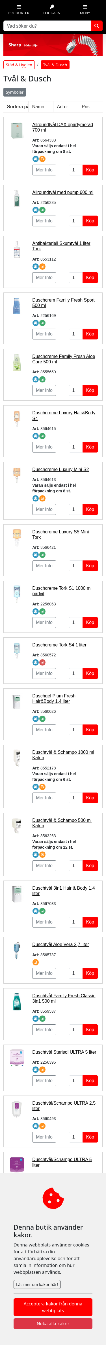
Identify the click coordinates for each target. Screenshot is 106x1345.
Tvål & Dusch (55, 64)
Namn (38, 106)
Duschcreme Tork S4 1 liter (59, 644)
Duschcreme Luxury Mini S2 (60, 469)
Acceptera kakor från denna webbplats (53, 1307)
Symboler (14, 92)
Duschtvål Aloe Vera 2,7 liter (60, 944)
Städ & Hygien (19, 64)
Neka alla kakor (53, 1324)
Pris (86, 106)
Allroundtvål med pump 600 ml (62, 192)
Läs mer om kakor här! (37, 1284)
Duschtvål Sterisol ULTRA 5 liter (64, 1052)
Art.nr (62, 106)
